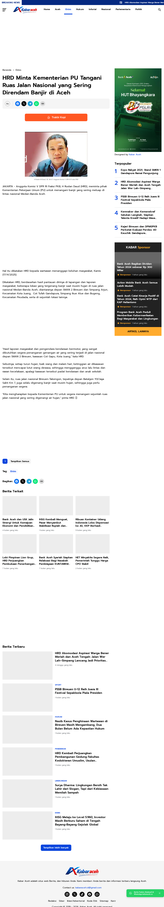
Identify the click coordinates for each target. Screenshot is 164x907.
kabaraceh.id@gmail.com (88, 887)
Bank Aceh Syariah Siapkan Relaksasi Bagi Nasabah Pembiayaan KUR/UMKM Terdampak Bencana (56, 561)
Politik (138, 9)
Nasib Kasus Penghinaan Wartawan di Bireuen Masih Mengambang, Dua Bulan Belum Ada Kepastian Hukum (81, 724)
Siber (62, 901)
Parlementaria (123, 9)
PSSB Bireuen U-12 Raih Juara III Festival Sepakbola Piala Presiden (78, 691)
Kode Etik (92, 901)
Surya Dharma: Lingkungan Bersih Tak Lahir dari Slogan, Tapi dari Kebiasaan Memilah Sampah (81, 788)
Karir (113, 901)
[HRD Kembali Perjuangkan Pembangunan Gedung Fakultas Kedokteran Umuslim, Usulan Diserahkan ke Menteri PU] (28, 761)
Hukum (80, 9)
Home (47, 9)
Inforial (92, 9)
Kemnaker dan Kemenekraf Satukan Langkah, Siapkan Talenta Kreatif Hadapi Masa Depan (138, 215)
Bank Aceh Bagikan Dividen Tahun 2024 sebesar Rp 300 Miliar (134, 267)
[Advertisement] (82, 41)
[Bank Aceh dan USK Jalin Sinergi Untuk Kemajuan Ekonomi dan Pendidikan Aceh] (20, 505)
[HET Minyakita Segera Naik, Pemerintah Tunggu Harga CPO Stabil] (93, 543)
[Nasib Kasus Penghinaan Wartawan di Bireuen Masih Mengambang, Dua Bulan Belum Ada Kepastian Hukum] (28, 729)
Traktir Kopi (56, 117)
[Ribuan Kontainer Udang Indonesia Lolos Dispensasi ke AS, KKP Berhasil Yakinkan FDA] (93, 505)
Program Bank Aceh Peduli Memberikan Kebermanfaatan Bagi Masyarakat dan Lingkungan (137, 315)
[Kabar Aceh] (82, 876)
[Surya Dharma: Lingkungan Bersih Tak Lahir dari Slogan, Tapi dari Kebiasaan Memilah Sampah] (28, 793)
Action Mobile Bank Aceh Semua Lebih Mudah (137, 284)
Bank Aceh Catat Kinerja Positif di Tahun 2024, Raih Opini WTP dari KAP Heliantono (138, 299)
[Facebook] (17, 103)
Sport (58, 684)
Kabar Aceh (135, 154)
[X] (23, 103)
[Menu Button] (4, 10)
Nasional (106, 9)
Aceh (57, 9)
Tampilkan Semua (20, 461)
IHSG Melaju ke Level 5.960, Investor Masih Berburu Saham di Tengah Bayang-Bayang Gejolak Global (80, 820)
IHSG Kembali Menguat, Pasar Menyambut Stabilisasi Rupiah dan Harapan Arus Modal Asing (55, 523)
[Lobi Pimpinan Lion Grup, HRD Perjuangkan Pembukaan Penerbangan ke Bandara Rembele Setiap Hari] (20, 543)
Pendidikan (60, 748)
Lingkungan (61, 780)
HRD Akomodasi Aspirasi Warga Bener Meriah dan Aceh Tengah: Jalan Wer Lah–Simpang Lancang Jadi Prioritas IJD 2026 (82, 656)
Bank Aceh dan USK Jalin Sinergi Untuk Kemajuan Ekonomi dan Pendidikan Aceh (18, 523)
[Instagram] (67, 894)
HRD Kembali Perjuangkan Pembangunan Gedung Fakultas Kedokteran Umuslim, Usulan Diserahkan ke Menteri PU (77, 756)
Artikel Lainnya (138, 331)
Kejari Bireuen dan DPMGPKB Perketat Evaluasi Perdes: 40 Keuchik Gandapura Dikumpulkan (139, 230)
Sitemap (104, 901)
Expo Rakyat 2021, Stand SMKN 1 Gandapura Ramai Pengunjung (141, 171)
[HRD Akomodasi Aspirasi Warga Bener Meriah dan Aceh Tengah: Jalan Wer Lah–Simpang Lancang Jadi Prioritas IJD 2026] (28, 665)
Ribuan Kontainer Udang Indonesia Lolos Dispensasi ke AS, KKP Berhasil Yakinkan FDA (92, 523)
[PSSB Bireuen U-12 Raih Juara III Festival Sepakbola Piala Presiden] (28, 697)
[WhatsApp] (36, 103)
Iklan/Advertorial (76, 901)
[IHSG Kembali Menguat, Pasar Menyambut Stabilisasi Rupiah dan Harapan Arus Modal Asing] (56, 505)
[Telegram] (30, 103)
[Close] (159, 893)
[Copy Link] (42, 103)
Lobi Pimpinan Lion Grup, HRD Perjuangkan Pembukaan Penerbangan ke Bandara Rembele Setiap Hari (19, 561)
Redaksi (52, 901)
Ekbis (68, 9)
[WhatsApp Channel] (97, 894)
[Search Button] (159, 10)
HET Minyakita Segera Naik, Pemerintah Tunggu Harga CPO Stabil (92, 561)
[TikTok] (82, 894)
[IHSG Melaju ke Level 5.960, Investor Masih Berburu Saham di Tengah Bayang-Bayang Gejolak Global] (28, 825)
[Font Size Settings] (7, 103)
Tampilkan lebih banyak (56, 847)
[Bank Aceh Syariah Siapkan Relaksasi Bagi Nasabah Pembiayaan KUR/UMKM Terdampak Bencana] (56, 543)
